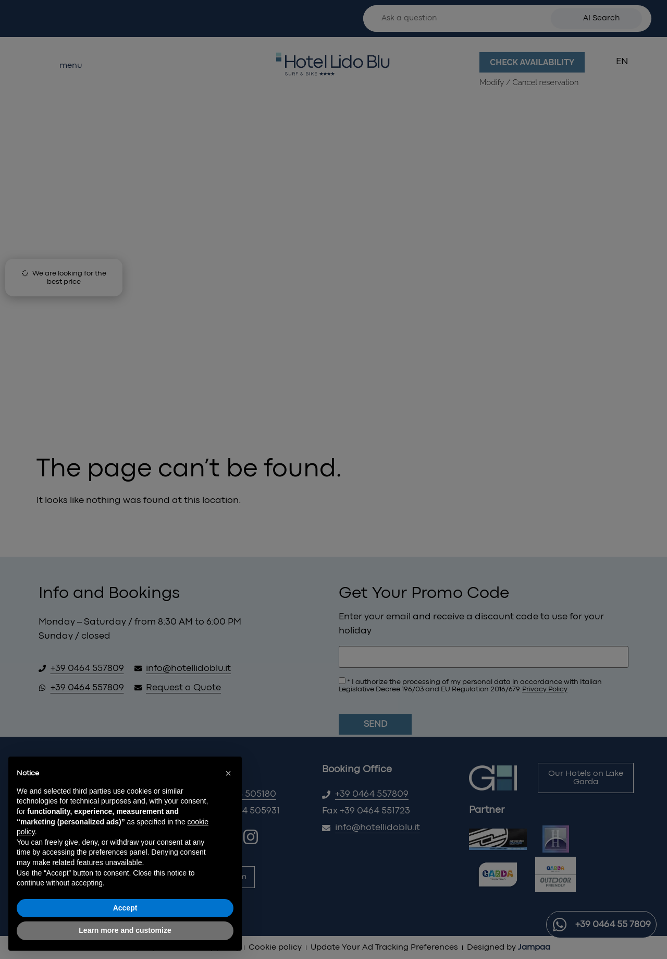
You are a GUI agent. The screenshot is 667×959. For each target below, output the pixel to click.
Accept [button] (125, 908)
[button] (228, 773)
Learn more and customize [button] (125, 930)
